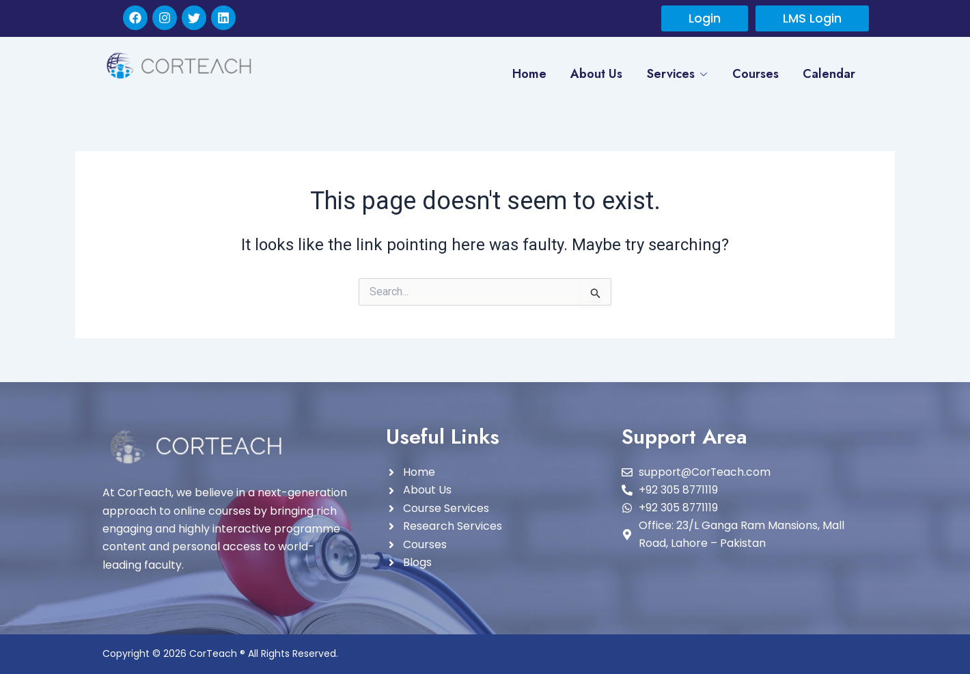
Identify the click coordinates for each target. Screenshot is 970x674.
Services (676, 74)
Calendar (829, 74)
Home (527, 74)
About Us (595, 74)
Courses (755, 74)
